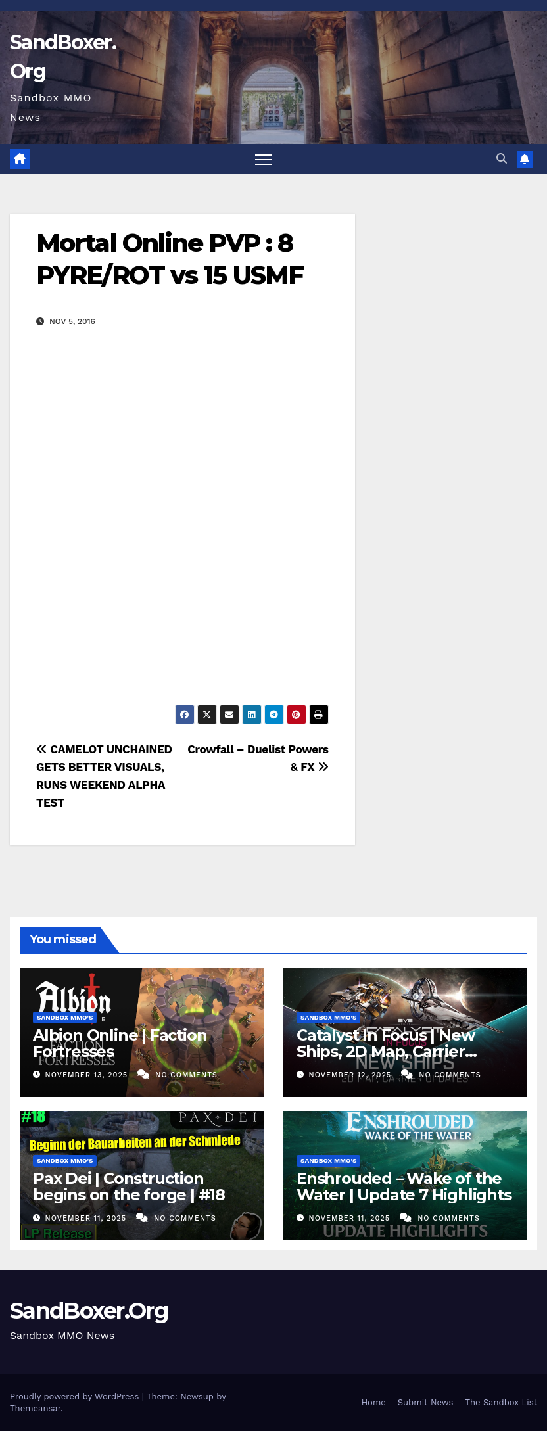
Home (374, 1402)
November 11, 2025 (87, 1218)
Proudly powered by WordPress (76, 1396)
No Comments (186, 1075)
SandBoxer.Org (89, 1311)
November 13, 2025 (88, 1075)
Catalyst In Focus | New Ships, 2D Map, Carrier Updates (385, 1051)
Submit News (426, 1402)
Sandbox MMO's (65, 1017)
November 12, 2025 (351, 1075)
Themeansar (35, 1408)
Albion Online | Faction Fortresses (119, 1043)
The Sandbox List (501, 1402)
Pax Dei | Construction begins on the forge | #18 (129, 1186)
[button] (501, 158)
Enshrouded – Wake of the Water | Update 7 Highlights (404, 1186)
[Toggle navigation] (263, 159)
